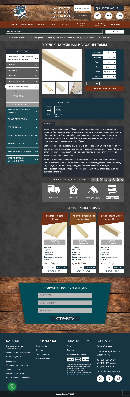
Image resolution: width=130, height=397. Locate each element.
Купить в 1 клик (55, 271)
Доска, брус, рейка (17, 119)
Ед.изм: (47, 259)
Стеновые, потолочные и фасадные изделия (21, 58)
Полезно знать (81, 24)
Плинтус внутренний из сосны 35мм (83, 217)
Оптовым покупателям (99, 24)
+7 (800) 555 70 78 (106, 360)
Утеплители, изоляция (19, 151)
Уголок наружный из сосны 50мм (111, 217)
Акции (41, 25)
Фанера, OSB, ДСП (16, 143)
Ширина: (47, 250)
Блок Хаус (13, 76)
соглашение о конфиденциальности (78, 374)
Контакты (116, 25)
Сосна (14, 92)
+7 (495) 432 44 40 (106, 363)
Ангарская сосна (19, 105)
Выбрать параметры (55, 242)
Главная (13, 25)
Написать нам (82, 8)
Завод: (46, 257)
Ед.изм (97, 77)
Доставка (64, 25)
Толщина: (47, 247)
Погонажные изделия (18, 87)
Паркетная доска (43, 358)
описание (48, 124)
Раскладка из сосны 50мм (55, 217)
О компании (27, 25)
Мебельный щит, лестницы (22, 135)
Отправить (65, 318)
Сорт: (46, 255)
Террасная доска (43, 354)
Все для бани (14, 127)
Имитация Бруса (16, 81)
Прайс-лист (82, 16)
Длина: (46, 252)
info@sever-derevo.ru (111, 371)
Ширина (97, 57)
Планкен (13, 70)
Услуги (51, 25)
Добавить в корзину (104, 88)
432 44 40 (60, 12)
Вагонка (12, 65)
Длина (97, 62)
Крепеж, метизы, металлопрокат (16, 159)
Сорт (97, 67)
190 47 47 (60, 16)
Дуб (13, 100)
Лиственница (18, 96)
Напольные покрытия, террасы (19, 111)
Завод (97, 72)
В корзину (62, 268)
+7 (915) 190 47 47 (106, 366)
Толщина (97, 53)
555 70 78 (60, 8)
